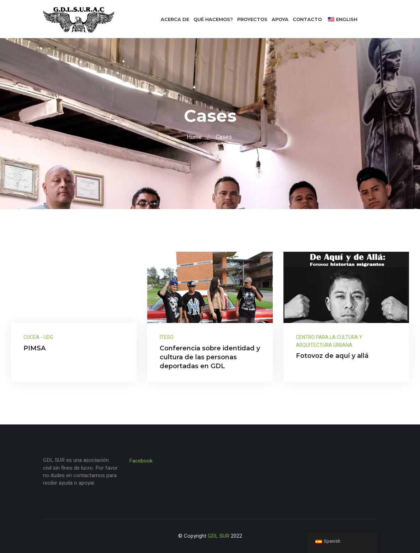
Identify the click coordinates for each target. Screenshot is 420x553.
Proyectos (252, 19)
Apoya (280, 19)
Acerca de (175, 19)
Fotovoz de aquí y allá (332, 356)
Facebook (141, 461)
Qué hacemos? (213, 19)
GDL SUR (218, 536)
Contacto (307, 19)
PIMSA (34, 348)
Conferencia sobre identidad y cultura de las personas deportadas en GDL (210, 357)
